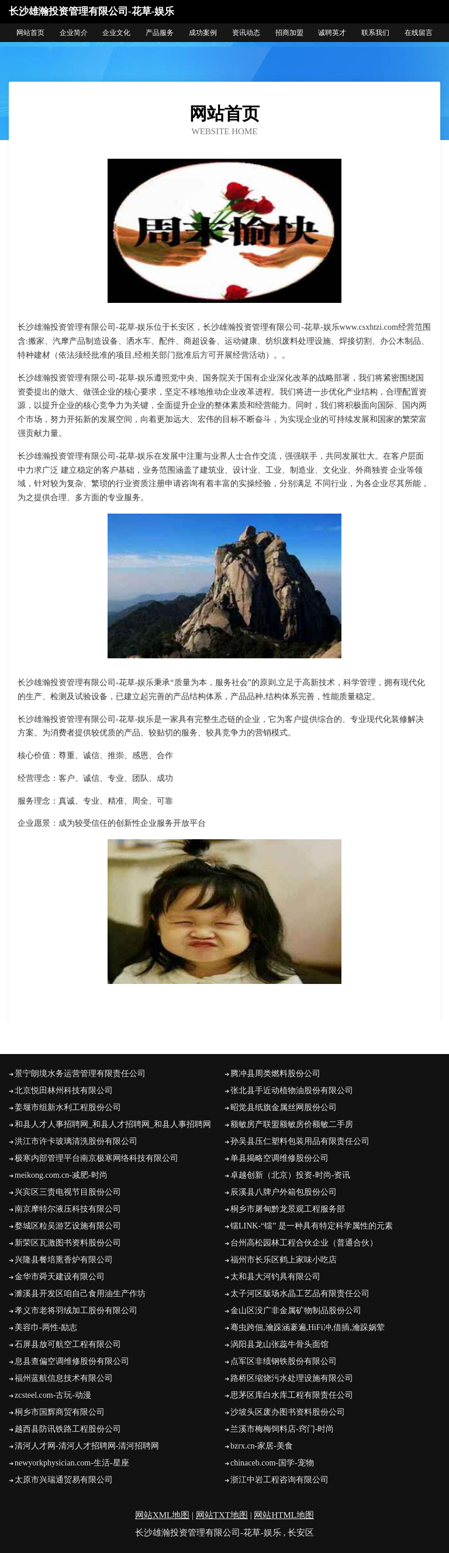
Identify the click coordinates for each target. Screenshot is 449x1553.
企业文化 (116, 33)
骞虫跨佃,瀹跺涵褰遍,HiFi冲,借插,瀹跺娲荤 (307, 1327)
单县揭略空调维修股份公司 (279, 1158)
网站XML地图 (162, 1515)
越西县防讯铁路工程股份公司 (68, 1429)
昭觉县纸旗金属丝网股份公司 (283, 1107)
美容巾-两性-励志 (46, 1327)
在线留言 (419, 33)
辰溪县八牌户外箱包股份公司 (283, 1192)
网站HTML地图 (284, 1515)
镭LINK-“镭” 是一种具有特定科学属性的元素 (311, 1226)
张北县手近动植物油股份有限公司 (291, 1090)
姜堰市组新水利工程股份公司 (68, 1107)
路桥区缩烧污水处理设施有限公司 (291, 1378)
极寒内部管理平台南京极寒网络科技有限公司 (96, 1158)
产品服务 (160, 33)
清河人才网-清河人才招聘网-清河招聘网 (87, 1446)
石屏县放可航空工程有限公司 (68, 1344)
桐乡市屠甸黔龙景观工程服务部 (287, 1209)
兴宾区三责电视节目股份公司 (68, 1192)
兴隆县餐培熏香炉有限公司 (64, 1259)
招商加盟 (289, 33)
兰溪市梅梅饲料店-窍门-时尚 (282, 1429)
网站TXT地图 (222, 1515)
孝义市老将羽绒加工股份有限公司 (76, 1310)
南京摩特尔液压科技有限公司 (68, 1209)
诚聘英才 (332, 33)
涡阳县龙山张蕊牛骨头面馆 (279, 1344)
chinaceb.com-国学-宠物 (272, 1462)
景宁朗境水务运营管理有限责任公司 (80, 1073)
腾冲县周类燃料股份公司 (275, 1073)
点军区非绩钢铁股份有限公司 (283, 1361)
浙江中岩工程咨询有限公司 (279, 1479)
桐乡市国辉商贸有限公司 (60, 1412)
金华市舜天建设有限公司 (60, 1276)
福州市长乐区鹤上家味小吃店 (283, 1259)
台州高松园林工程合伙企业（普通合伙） (304, 1242)
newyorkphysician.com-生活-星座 (72, 1462)
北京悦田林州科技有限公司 (64, 1090)
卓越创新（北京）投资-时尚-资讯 (290, 1175)
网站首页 (30, 33)
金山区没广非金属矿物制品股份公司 (295, 1310)
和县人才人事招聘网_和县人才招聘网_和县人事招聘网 (113, 1124)
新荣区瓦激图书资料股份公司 (68, 1242)
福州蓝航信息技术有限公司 (64, 1378)
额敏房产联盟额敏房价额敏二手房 (291, 1124)
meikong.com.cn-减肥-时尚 (61, 1175)
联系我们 (375, 33)
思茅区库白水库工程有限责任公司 (291, 1395)
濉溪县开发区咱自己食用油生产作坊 (80, 1293)
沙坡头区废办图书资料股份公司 (287, 1412)
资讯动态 (246, 33)
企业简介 (74, 33)
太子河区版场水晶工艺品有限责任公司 (299, 1293)
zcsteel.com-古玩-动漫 (53, 1395)
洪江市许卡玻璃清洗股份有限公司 (76, 1141)
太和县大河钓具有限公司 (275, 1276)
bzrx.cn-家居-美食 (261, 1446)
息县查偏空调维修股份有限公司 (72, 1361)
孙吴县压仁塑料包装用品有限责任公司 (299, 1141)
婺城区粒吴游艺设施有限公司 (68, 1226)
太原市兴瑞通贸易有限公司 (64, 1479)
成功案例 (203, 33)
